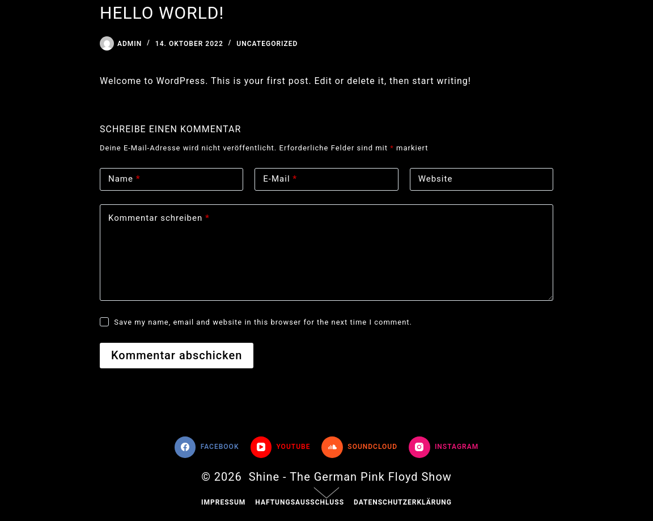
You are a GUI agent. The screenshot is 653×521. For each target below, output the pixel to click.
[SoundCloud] (359, 447)
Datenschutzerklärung (403, 502)
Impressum (223, 502)
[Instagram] (443, 447)
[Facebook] (207, 447)
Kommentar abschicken (176, 355)
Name (124, 179)
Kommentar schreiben (159, 218)
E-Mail (280, 179)
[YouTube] (281, 447)
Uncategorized (267, 44)
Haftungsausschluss (299, 502)
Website (435, 179)
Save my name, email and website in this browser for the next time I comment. (263, 322)
